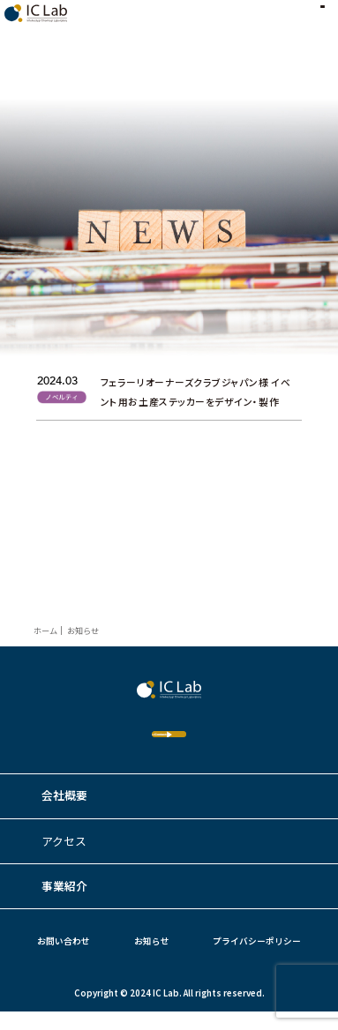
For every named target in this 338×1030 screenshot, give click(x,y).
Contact (133, 743)
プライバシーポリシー (257, 959)
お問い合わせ (63, 959)
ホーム (45, 630)
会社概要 (64, 813)
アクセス (63, 858)
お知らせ (151, 959)
